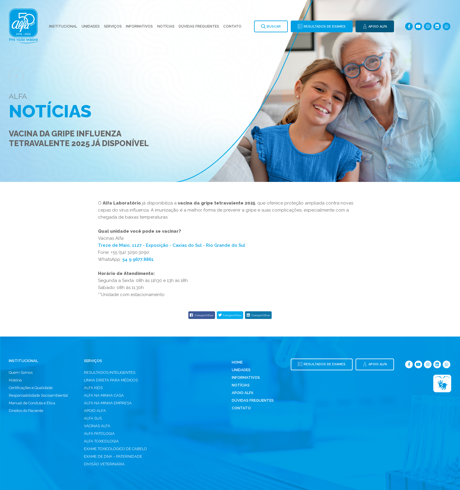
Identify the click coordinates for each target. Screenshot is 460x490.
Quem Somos (21, 372)
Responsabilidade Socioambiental (38, 395)
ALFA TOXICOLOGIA (101, 441)
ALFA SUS (93, 418)
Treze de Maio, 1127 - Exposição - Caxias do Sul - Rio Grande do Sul (171, 245)
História (15, 380)
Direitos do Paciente (26, 410)
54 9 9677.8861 (138, 259)
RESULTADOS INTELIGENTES (109, 372)
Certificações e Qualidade (31, 388)
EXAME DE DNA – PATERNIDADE (113, 456)
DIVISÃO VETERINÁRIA (104, 464)
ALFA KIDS (93, 388)
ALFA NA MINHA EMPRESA (108, 403)
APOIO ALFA (95, 410)
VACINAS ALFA (97, 426)
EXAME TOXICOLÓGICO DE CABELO (115, 449)
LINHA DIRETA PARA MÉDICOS (111, 380)
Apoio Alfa (242, 393)
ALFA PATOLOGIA (99, 433)
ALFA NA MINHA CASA (104, 395)
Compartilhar (202, 315)
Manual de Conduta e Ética (32, 403)
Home (237, 362)
